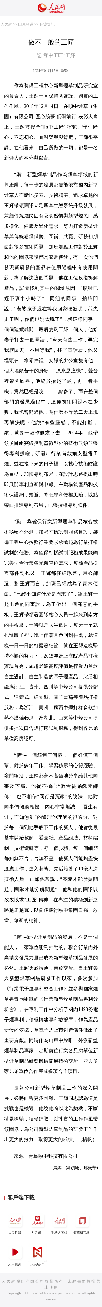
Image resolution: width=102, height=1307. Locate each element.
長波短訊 (47, 24)
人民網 (6, 24)
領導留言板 (82, 1223)
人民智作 (37, 1254)
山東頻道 (25, 24)
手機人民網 (59, 1223)
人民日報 (15, 1223)
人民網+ (37, 1223)
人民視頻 (15, 1254)
